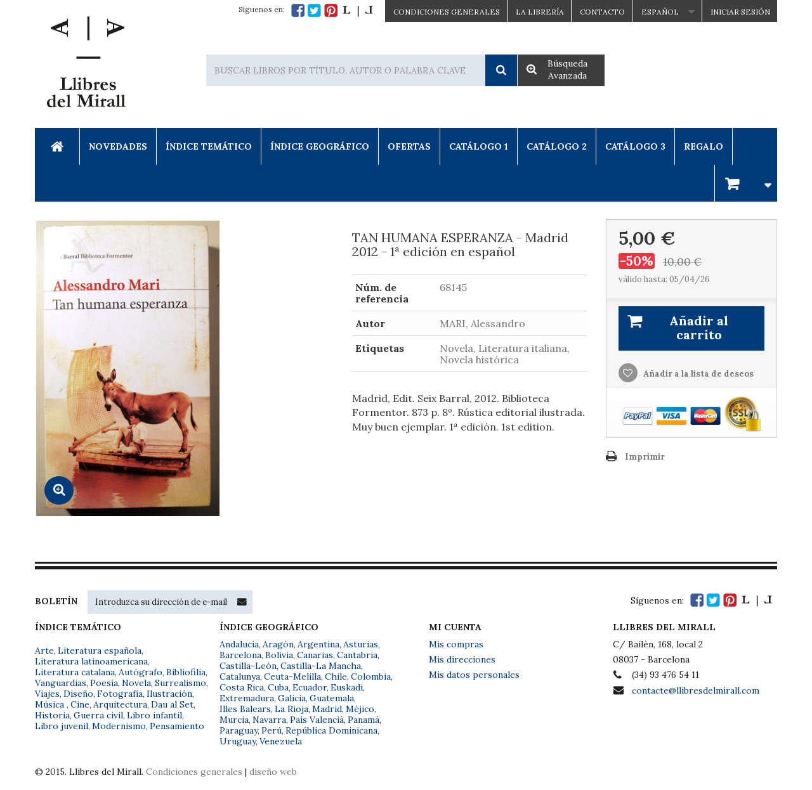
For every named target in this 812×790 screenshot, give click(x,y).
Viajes (47, 693)
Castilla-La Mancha (320, 665)
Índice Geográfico (319, 146)
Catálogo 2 (557, 146)
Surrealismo (180, 683)
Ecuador (309, 687)
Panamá (363, 719)
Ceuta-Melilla (292, 676)
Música (51, 704)
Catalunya (239, 676)
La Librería (540, 11)
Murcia (234, 719)
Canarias (315, 655)
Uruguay (237, 741)
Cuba (278, 687)
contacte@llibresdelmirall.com (695, 690)
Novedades (118, 146)
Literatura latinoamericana (91, 661)
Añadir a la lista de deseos (697, 373)
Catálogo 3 (635, 146)
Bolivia (279, 655)
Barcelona (240, 655)
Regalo (703, 146)
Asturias (360, 644)
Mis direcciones (462, 659)
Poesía (104, 683)
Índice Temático (209, 146)
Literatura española (99, 650)
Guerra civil (98, 715)
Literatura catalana (75, 672)
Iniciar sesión (740, 11)
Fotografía (120, 693)
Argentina (318, 644)
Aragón (278, 644)
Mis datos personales (474, 674)
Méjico (360, 709)
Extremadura (246, 698)
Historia (52, 715)
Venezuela (280, 741)
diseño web (273, 771)
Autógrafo (140, 672)
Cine (79, 704)
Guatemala (332, 698)
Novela (136, 683)
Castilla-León (248, 665)
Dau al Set (172, 704)
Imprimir (645, 456)
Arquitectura (120, 704)
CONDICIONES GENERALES (446, 11)
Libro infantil (154, 715)
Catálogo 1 (478, 146)
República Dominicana (331, 730)
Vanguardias (60, 683)
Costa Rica (241, 687)
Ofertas (409, 146)
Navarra (269, 719)
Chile (336, 676)
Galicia (292, 698)
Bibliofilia (186, 672)
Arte (44, 650)
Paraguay (238, 730)
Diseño (78, 693)
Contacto (602, 11)
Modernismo (119, 726)
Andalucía (239, 644)
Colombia (371, 676)
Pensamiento (177, 726)
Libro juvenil (61, 726)
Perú (271, 730)
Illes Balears (245, 709)
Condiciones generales (194, 771)
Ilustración (169, 693)
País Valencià (317, 719)
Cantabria (357, 655)
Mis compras (456, 644)
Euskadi (347, 687)
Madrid (327, 709)
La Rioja (291, 709)
